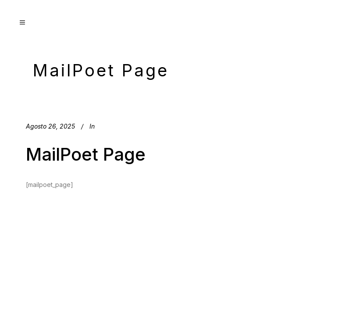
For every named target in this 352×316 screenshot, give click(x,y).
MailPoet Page (86, 154)
